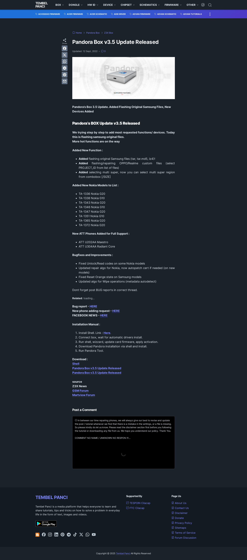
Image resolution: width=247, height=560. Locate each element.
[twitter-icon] (81, 535)
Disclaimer (180, 513)
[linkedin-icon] (56, 535)
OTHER (191, 4)
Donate (178, 518)
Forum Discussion (184, 537)
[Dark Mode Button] (203, 5)
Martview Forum (83, 395)
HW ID (91, 4)
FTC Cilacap (135, 508)
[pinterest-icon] (62, 535)
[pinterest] (64, 75)
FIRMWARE (172, 4)
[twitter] (64, 55)
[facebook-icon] (44, 535)
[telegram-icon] (69, 535)
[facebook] (64, 48)
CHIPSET (126, 4)
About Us (179, 503)
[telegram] (64, 68)
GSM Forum (80, 390)
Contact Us (180, 508)
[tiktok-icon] (75, 535)
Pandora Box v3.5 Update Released (96, 368)
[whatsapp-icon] (87, 535)
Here (107, 333)
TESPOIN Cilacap (138, 503)
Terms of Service (183, 532)
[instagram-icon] (50, 535)
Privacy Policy (182, 523)
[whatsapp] (64, 61)
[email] (64, 81)
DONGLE (74, 4)
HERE (93, 306)
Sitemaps (179, 527)
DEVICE (108, 4)
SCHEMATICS (148, 4)
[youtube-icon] (94, 535)
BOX (58, 4)
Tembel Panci (41, 4)
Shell (75, 363)
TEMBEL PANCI (51, 497)
